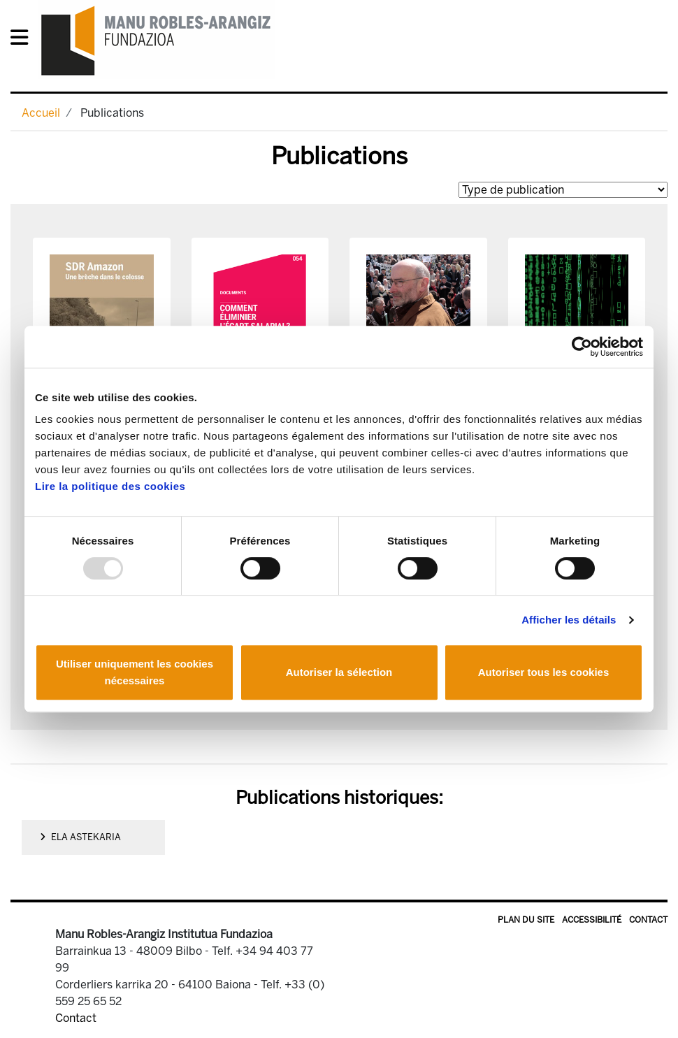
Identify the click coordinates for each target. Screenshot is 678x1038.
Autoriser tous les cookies (544, 672)
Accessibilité (591, 920)
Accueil (41, 113)
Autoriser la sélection (339, 672)
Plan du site (526, 920)
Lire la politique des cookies (110, 486)
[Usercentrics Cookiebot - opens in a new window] (582, 346)
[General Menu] (23, 40)
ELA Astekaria (80, 837)
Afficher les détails (568, 620)
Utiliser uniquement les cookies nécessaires (134, 672)
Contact (648, 920)
